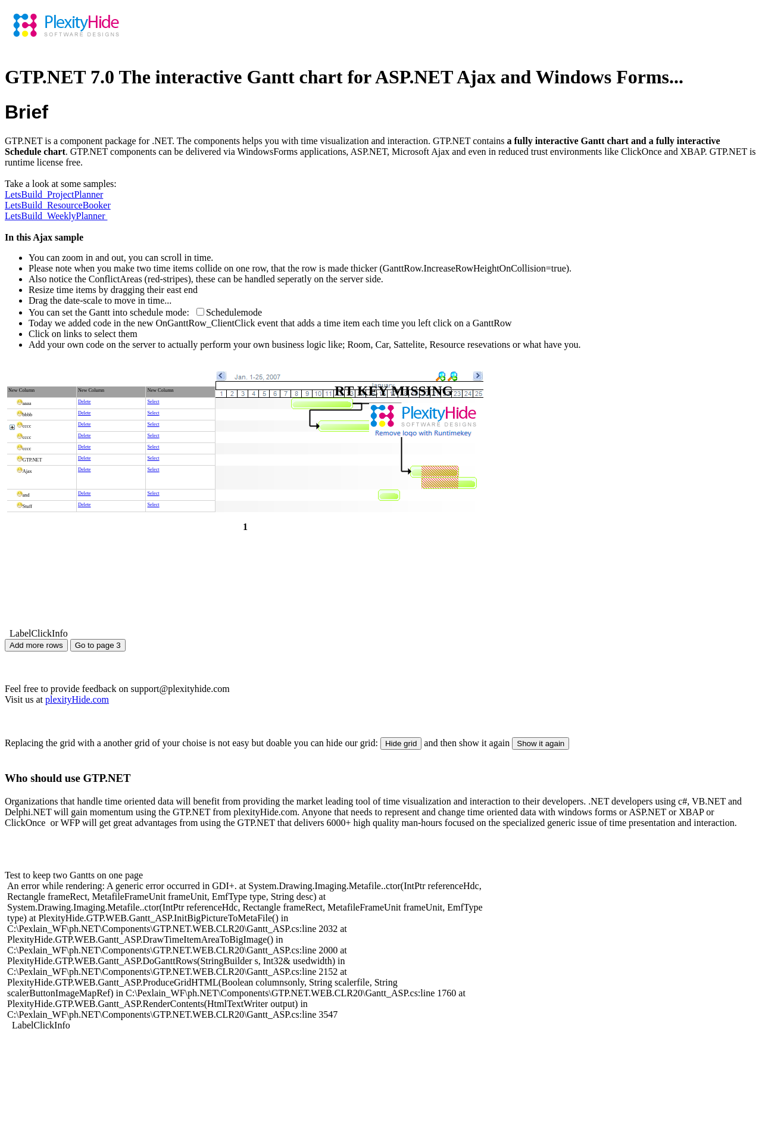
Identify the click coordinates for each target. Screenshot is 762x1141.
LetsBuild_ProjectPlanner (54, 194)
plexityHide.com (77, 699)
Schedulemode (234, 312)
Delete (84, 401)
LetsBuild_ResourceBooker (58, 205)
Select (153, 401)
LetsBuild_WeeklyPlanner (56, 216)
